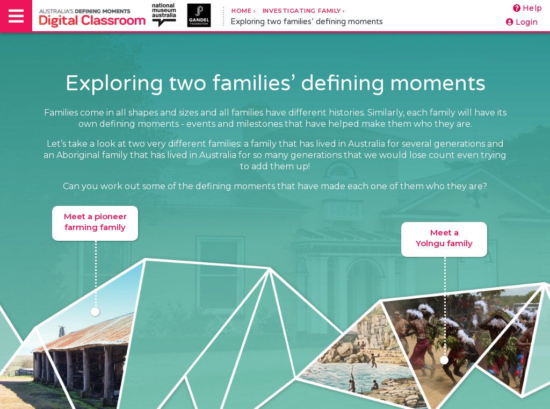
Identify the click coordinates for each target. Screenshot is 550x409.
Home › (243, 11)
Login (522, 22)
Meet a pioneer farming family (95, 226)
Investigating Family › (304, 11)
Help (527, 8)
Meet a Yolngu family (444, 242)
